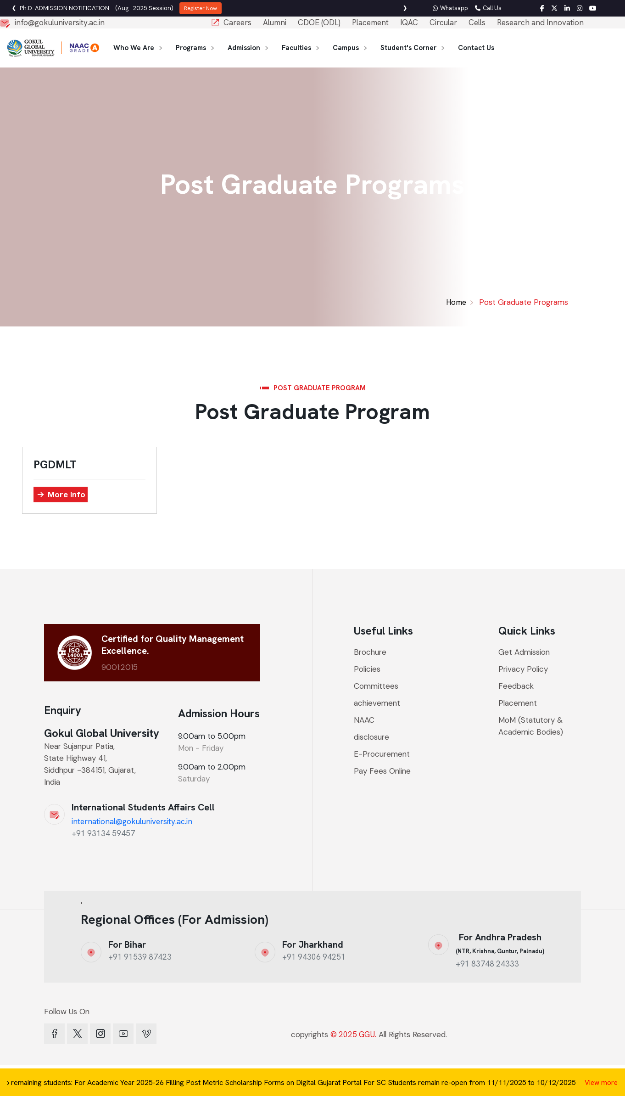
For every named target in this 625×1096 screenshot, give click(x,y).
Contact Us (476, 47)
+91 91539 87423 (140, 957)
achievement (377, 703)
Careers (237, 22)
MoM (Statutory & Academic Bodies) (530, 726)
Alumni (274, 22)
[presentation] (405, 8)
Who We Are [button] (133, 47)
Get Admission (524, 652)
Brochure (375, 652)
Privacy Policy (523, 669)
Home (456, 302)
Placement (370, 22)
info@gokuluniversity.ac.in (60, 22)
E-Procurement (382, 754)
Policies (367, 669)
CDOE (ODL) (319, 22)
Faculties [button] (296, 47)
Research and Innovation (540, 22)
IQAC (409, 22)
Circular (443, 22)
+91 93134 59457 (103, 833)
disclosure (371, 737)
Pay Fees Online (382, 771)
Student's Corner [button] (408, 47)
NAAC (364, 720)
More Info (66, 494)
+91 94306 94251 (314, 957)
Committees (376, 686)
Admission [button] (244, 47)
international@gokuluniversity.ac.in (132, 821)
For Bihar (127, 944)
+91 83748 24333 (487, 964)
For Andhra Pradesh (500, 943)
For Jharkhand (312, 944)
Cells (477, 22)
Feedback (516, 686)
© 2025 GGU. (353, 1034)
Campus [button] (346, 47)
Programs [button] (191, 47)
